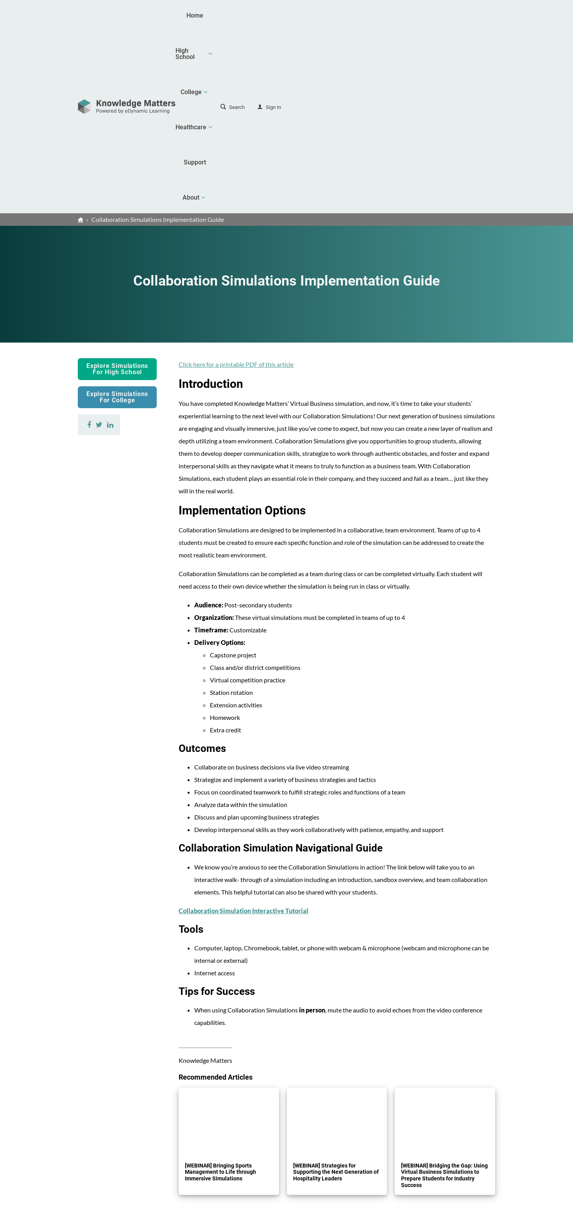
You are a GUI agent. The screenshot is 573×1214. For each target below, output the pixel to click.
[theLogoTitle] (126, 15)
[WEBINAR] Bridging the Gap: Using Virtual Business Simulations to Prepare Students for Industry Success (444, 993)
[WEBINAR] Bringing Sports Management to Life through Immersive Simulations (220, 990)
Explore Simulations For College (117, 214)
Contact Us (454, 1153)
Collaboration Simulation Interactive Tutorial (243, 728)
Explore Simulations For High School (117, 186)
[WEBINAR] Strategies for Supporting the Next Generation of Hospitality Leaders (336, 990)
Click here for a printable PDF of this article (236, 182)
